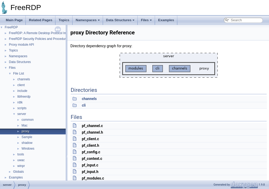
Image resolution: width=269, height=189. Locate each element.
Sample (27, 137)
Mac (25, 125)
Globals (18, 172)
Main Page (14, 20)
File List (18, 73)
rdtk (20, 102)
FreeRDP (11, 27)
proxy (25, 131)
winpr (21, 166)
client (21, 85)
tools (20, 154)
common (28, 120)
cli (84, 105)
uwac (21, 160)
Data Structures (120, 20)
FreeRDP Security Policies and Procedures (39, 39)
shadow (27, 143)
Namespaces (88, 20)
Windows (28, 148)
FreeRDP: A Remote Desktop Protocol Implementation (47, 33)
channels (23, 79)
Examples (166, 20)
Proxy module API (21, 44)
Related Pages (40, 20)
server (21, 114)
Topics (64, 20)
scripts (22, 108)
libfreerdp (23, 96)
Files (146, 20)
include (22, 91)
